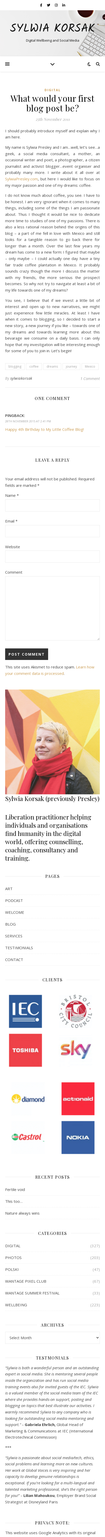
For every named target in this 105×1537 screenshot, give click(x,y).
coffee (34, 366)
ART (9, 888)
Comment (13, 572)
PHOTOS (13, 1257)
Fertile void (15, 1189)
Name (12, 495)
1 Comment (90, 378)
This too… (14, 1201)
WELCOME (14, 912)
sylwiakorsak (21, 378)
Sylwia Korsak (52, 29)
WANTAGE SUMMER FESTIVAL (32, 1293)
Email (11, 521)
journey (71, 366)
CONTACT (14, 959)
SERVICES (13, 935)
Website (12, 546)
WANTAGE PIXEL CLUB (25, 1281)
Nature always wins (22, 1213)
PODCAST (14, 900)
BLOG (10, 924)
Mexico (90, 366)
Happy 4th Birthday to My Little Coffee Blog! (44, 429)
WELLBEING (16, 1304)
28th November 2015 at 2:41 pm (28, 421)
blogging (14, 366)
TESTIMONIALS (19, 947)
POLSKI (12, 1269)
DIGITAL (53, 90)
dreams (52, 366)
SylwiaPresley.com (21, 178)
